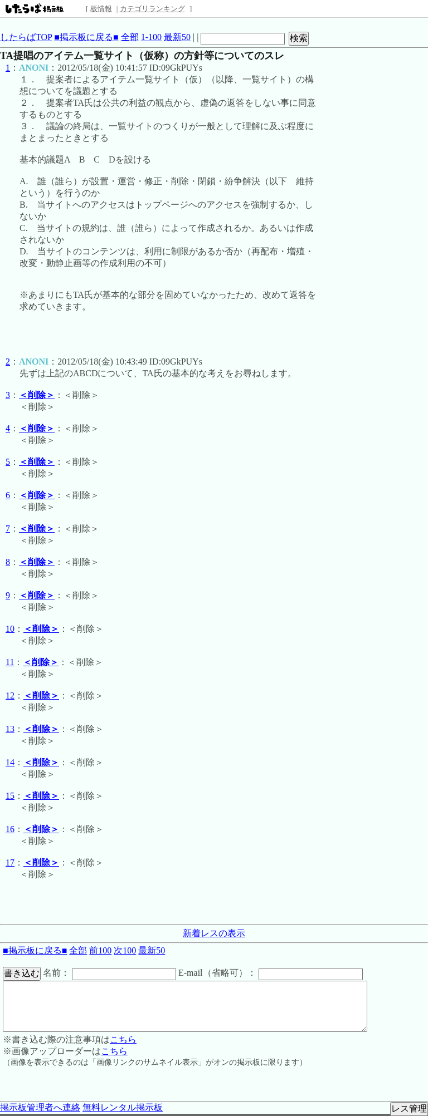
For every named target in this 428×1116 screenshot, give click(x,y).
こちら (123, 1039)
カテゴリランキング (152, 8)
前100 (100, 950)
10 (10, 628)
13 (10, 729)
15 (10, 795)
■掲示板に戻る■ (86, 37)
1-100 (151, 37)
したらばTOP (26, 37)
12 (10, 695)
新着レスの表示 (214, 933)
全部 (130, 37)
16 (10, 829)
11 (10, 662)
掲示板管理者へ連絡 (40, 1107)
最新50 (177, 37)
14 (10, 762)
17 (10, 862)
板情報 (101, 8)
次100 (125, 950)
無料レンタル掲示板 (122, 1107)
